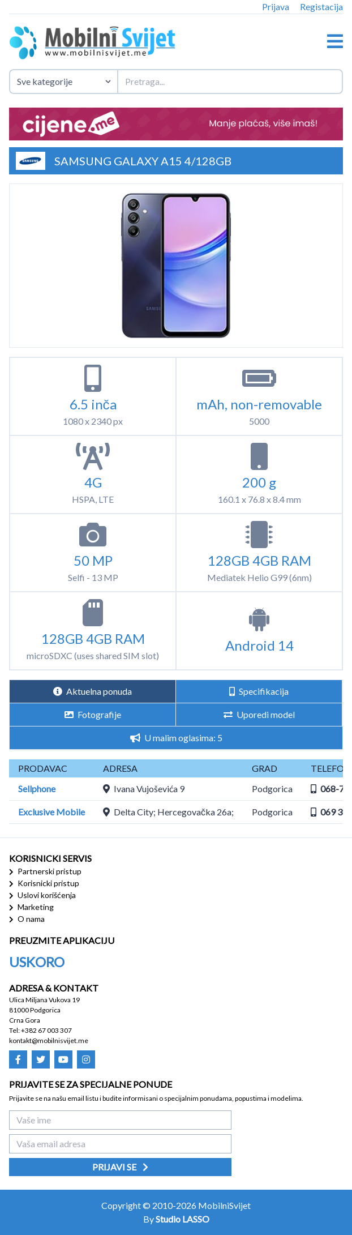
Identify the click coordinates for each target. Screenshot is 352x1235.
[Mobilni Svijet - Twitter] (41, 1059)
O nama (27, 919)
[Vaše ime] (120, 1120)
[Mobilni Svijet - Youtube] (63, 1059)
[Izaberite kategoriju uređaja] (63, 81)
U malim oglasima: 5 (176, 737)
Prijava (275, 6)
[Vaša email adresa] (120, 1143)
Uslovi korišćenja (42, 895)
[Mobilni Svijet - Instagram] (86, 1059)
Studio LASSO (182, 1218)
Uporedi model (259, 714)
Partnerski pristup (45, 871)
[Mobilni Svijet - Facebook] (18, 1059)
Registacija (321, 6)
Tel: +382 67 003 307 (40, 1030)
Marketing (31, 907)
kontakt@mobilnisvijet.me (48, 1040)
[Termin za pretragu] (230, 81)
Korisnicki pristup (44, 883)
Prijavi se (120, 1166)
